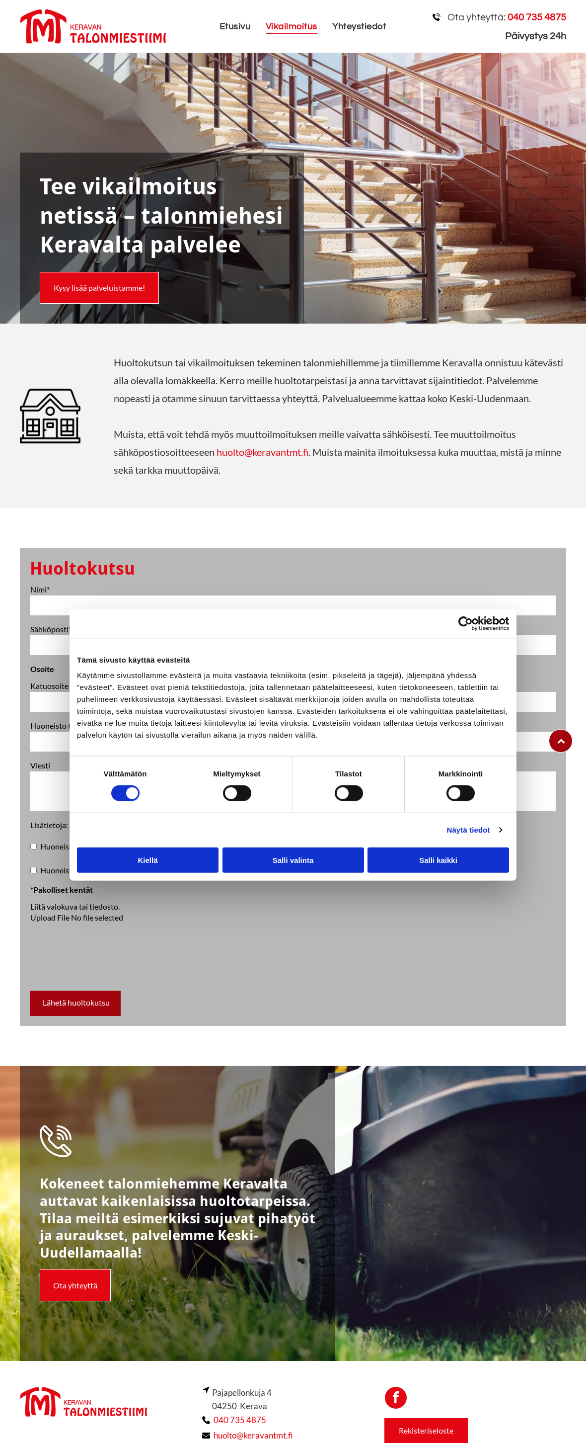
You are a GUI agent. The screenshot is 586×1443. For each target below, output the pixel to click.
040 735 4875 (240, 1420)
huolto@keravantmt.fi (262, 452)
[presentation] (105, 960)
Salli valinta (293, 859)
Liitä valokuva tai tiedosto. (75, 906)
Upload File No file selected (76, 917)
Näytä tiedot (468, 830)
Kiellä (147, 859)
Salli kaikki (438, 859)
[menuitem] (235, 26)
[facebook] (396, 1399)
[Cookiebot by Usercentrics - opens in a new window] (465, 623)
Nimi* (40, 589)
